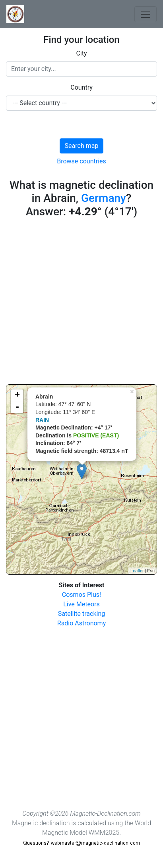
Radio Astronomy (81, 623)
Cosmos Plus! (81, 594)
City (81, 53)
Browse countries (81, 161)
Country (81, 87)
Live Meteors (81, 604)
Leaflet (137, 570)
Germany (103, 198)
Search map (82, 146)
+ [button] (17, 395)
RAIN (42, 420)
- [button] (17, 407)
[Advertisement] (81, 303)
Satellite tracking (81, 613)
